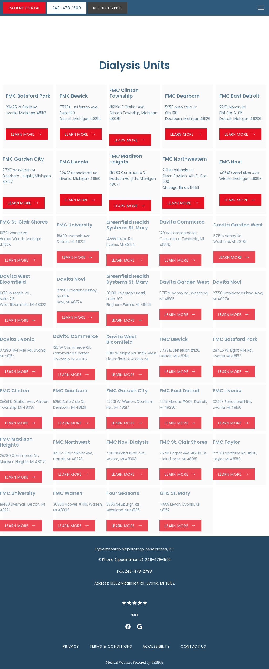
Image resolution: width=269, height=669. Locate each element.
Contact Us (193, 646)
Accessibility (156, 646)
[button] (261, 8)
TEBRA (157, 663)
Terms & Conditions (111, 646)
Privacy (71, 646)
